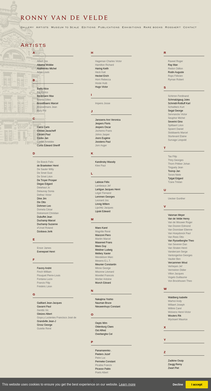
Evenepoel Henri (46, 251)
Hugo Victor (101, 86)
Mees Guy (100, 246)
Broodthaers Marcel (47, 103)
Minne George (103, 268)
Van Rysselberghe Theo (181, 240)
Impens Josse (102, 103)
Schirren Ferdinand (178, 96)
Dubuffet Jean (44, 216)
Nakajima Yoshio (104, 299)
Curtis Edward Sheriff (48, 145)
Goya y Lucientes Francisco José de (56, 317)
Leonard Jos (102, 200)
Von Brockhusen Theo (180, 281)
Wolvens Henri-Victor (179, 312)
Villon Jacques (176, 273)
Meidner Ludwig (104, 249)
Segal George (175, 110)
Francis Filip (43, 282)
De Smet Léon (45, 176)
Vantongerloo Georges (180, 255)
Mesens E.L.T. (103, 260)
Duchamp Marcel (46, 220)
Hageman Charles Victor (108, 61)
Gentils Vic (43, 310)
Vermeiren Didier (177, 270)
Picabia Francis (103, 365)
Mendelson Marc (104, 257)
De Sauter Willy (45, 169)
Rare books (153, 27)
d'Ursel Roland (45, 227)
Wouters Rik (174, 315)
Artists (42, 27)
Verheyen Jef (175, 266)
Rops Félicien (175, 75)
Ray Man (173, 64)
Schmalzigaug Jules (179, 99)
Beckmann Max (45, 96)
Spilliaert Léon (175, 125)
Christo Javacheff (46, 130)
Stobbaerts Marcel (178, 132)
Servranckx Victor (177, 114)
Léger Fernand (103, 193)
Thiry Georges (175, 160)
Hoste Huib (101, 83)
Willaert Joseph (176, 304)
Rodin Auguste (176, 72)
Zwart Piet (173, 368)
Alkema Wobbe (45, 64)
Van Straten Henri (177, 248)
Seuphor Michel (176, 118)
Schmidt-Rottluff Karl (179, 103)
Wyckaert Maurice (177, 319)
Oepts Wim (101, 323)
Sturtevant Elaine (177, 136)
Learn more (127, 384)
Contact (190, 27)
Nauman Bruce (103, 302)
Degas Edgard (45, 183)
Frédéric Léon (44, 286)
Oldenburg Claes (104, 326)
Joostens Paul (102, 141)
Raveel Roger (175, 61)
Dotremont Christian (48, 213)
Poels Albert (101, 372)
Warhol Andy (175, 301)
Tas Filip (172, 156)
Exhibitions (131, 27)
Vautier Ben (174, 259)
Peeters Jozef (102, 354)
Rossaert (173, 27)
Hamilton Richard (104, 64)
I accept (196, 384)
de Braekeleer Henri (48, 165)
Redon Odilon (175, 68)
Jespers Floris (102, 123)
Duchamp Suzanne (47, 224)
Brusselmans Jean (47, 107)
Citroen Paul (43, 134)
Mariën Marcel (103, 238)
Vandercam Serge (177, 251)
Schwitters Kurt (176, 107)
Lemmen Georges (105, 196)
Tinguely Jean (175, 167)
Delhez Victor (44, 194)
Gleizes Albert (44, 313)
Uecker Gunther (176, 198)
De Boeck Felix (45, 162)
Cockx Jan (42, 138)
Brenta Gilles (44, 99)
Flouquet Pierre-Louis (48, 275)
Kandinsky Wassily (105, 162)
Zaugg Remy (175, 364)
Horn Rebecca (103, 79)
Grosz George (44, 324)
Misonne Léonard (104, 271)
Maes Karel (101, 227)
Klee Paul (100, 165)
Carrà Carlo (43, 127)
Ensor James (44, 248)
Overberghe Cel (104, 334)
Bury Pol (41, 110)
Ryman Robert (176, 79)
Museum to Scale (65, 27)
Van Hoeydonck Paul (179, 233)
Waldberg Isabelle (177, 297)
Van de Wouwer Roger (180, 222)
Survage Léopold (177, 140)
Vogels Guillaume (177, 277)
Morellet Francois (104, 275)
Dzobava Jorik (44, 231)
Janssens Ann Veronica (108, 119)
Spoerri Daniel (175, 129)
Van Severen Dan (177, 244)
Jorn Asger (101, 145)
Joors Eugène (102, 138)
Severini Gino (175, 121)
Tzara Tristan (175, 182)
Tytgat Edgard (175, 178)
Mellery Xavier (103, 253)
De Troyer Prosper (47, 180)
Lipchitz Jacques (104, 207)
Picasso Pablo (103, 368)
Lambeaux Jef (102, 185)
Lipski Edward (102, 211)
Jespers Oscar (103, 127)
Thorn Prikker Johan (179, 163)
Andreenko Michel (46, 68)
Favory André (44, 268)
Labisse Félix (102, 182)
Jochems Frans (103, 130)
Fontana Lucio (44, 279)
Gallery (27, 27)
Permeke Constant (105, 361)
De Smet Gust (44, 172)
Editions (89, 27)
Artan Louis (43, 72)
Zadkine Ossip (176, 360)
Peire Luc (100, 357)
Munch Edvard (103, 282)
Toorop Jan (174, 171)
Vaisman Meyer (176, 215)
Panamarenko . (103, 350)
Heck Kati (100, 72)
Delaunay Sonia (45, 191)
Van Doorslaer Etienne (180, 229)
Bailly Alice (43, 88)
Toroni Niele (174, 174)
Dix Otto (41, 202)
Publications (109, 27)
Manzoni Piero (103, 235)
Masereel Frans (103, 242)
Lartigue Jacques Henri (107, 189)
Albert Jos (42, 61)
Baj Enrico (42, 92)
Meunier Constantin (105, 264)
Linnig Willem (102, 204)
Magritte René (102, 231)
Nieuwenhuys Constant (107, 306)
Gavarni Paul (44, 306)
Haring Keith (102, 68)
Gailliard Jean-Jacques (49, 302)
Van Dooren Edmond (179, 226)
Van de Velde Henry (178, 218)
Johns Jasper (102, 134)
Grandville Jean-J (46, 321)
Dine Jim (42, 198)
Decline (178, 384)
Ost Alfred (100, 330)
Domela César (45, 209)
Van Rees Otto (176, 237)
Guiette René (44, 328)
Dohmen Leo (44, 205)
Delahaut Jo (43, 187)
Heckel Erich (102, 75)
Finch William (44, 271)
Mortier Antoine (103, 279)
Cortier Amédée (45, 141)
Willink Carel (175, 308)
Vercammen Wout (177, 262)
